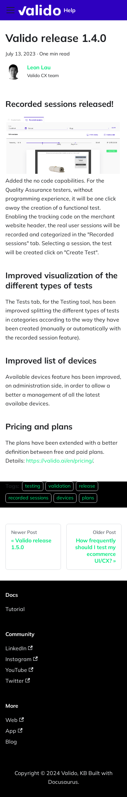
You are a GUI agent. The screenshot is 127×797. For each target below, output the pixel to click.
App (13, 730)
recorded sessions (28, 498)
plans (88, 498)
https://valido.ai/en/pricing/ (59, 460)
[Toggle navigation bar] (10, 10)
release (87, 486)
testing (32, 486)
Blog (11, 741)
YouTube (19, 669)
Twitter (17, 680)
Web (14, 720)
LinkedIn (19, 648)
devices (65, 498)
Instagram (21, 659)
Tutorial (15, 609)
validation (59, 486)
